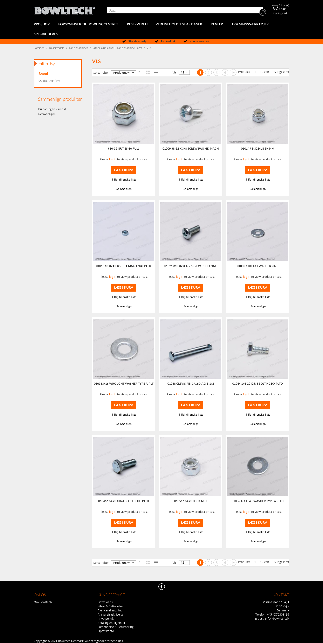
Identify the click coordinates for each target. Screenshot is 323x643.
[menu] (161, 29)
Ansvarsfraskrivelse (111, 614)
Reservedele (57, 48)
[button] (123, 179)
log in (112, 159)
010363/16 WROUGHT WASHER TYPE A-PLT (123, 383)
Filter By (47, 63)
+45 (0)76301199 (278, 614)
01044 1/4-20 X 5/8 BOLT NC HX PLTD (257, 383)
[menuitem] (42, 24)
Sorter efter (101, 72)
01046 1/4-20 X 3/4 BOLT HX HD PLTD (123, 501)
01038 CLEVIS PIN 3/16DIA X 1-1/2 (190, 383)
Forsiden (39, 48)
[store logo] (65, 10)
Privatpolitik (106, 619)
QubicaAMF (50, 80)
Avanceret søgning (110, 610)
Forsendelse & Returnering (115, 627)
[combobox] (185, 10)
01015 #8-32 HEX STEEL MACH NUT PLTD (123, 266)
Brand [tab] (43, 74)
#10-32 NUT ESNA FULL (123, 148)
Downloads (105, 602)
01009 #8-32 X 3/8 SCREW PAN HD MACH (191, 148)
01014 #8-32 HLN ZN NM (257, 148)
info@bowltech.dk (277, 619)
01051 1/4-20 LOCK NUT (190, 501)
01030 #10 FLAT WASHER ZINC (257, 266)
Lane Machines (79, 48)
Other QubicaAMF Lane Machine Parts (118, 48)
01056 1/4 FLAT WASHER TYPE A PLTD (258, 501)
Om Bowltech (43, 602)
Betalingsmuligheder (111, 623)
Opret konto (106, 631)
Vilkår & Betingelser (111, 606)
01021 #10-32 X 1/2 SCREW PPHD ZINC (190, 266)
